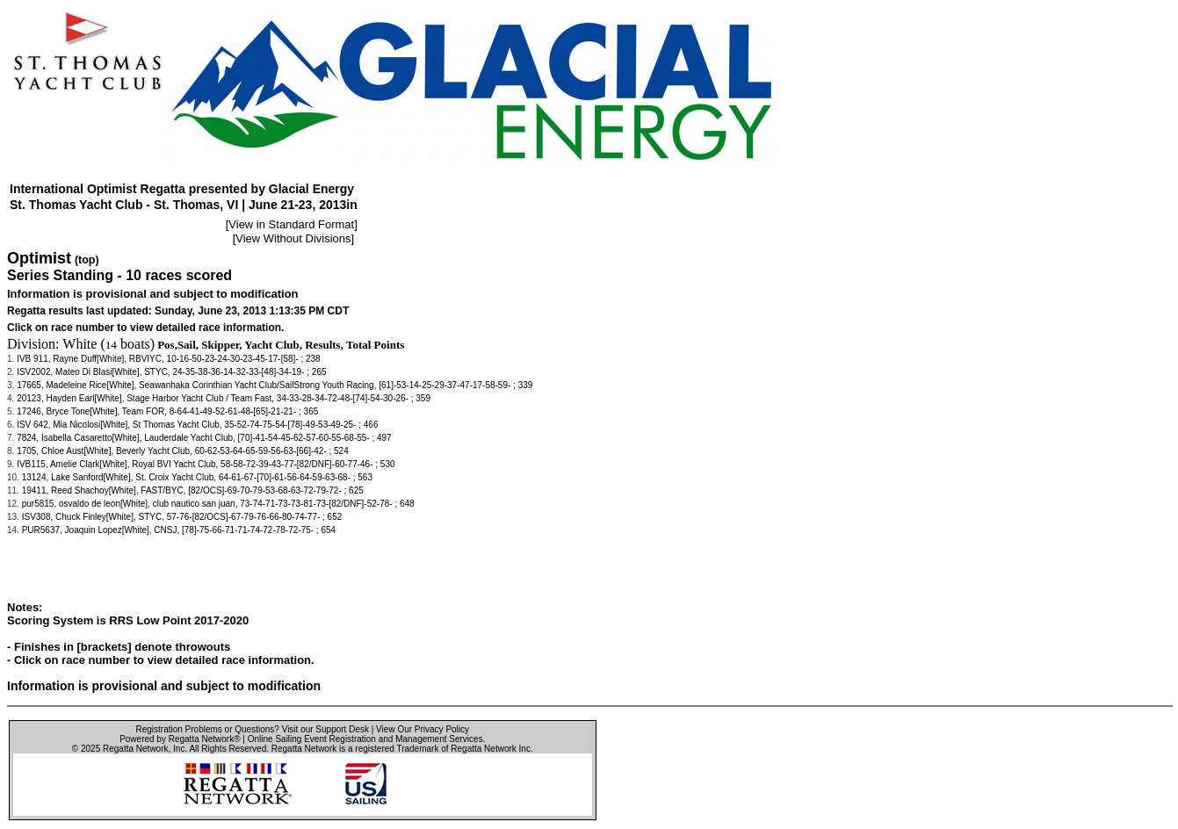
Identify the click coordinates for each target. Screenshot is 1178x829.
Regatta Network (135, 748)
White (79, 343)
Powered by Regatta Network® (179, 739)
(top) (87, 260)
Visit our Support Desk (325, 729)
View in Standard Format (291, 224)
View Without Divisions (293, 238)
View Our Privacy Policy (422, 729)
